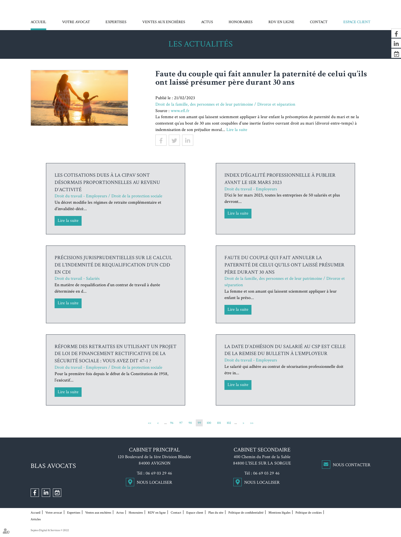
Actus (207, 22)
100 (209, 423)
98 (190, 423)
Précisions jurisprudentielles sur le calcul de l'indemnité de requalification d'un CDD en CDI (113, 264)
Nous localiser (154, 482)
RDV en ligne (281, 22)
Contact (318, 22)
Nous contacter (351, 465)
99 (199, 423)
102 (229, 423)
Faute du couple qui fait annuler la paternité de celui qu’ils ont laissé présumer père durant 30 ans (284, 264)
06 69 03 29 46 (159, 473)
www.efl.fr (180, 111)
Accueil (38, 22)
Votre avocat (76, 22)
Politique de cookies (308, 513)
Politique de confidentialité (245, 513)
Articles (36, 519)
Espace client (356, 22)
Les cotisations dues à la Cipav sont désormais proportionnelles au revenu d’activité (107, 182)
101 (219, 423)
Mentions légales (279, 513)
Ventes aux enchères (163, 22)
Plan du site (215, 513)
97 (181, 423)
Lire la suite (236, 130)
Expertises (116, 22)
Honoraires (241, 22)
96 (171, 423)
